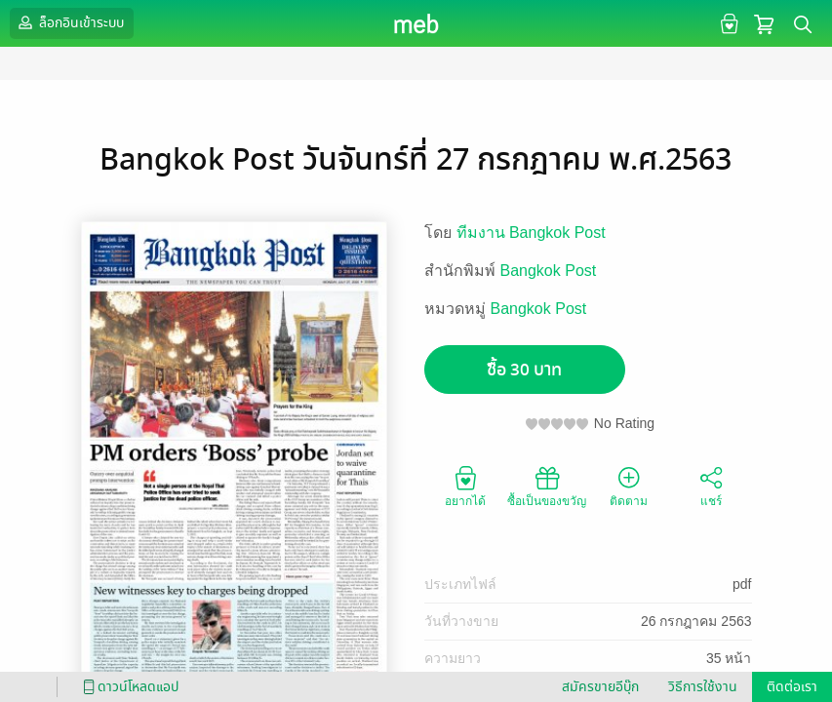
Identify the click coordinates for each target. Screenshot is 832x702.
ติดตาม (629, 485)
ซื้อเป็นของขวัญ (546, 485)
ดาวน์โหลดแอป (127, 687)
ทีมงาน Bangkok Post (531, 232)
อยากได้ (465, 485)
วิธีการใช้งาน (702, 687)
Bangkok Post (548, 270)
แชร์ (711, 485)
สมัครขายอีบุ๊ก (600, 687)
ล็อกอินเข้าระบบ (69, 22)
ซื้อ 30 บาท (524, 370)
